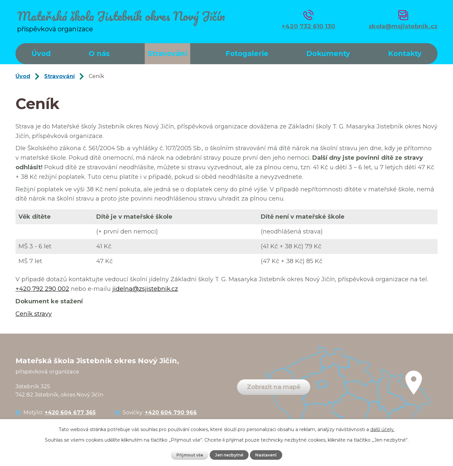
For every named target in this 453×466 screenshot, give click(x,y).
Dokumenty (328, 53)
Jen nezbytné (229, 454)
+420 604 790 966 (171, 412)
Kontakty (405, 53)
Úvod (41, 53)
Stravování (167, 53)
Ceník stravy (33, 313)
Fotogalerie (247, 53)
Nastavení (268, 454)
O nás (99, 53)
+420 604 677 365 (70, 412)
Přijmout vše (188, 454)
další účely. (382, 429)
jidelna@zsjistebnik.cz (145, 288)
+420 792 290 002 (42, 288)
